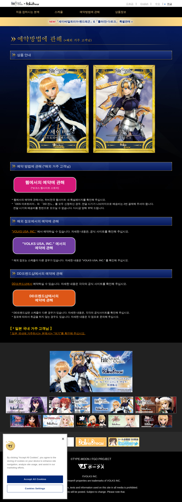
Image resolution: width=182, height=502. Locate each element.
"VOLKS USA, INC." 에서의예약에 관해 (44, 246)
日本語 (129, 4)
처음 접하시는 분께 (28, 11)
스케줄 (59, 11)
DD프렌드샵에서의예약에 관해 (44, 298)
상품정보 (120, 11)
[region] (35, 466)
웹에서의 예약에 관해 (45, 184)
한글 (169, 4)
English (144, 4)
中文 (157, 4)
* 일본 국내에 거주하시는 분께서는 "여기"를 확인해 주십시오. (47, 333)
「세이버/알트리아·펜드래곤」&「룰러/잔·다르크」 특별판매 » (91, 21)
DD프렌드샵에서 (22, 283)
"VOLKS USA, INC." (24, 231)
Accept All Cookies (35, 479)
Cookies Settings (35, 488)
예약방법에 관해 (90, 11)
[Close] (63, 439)
